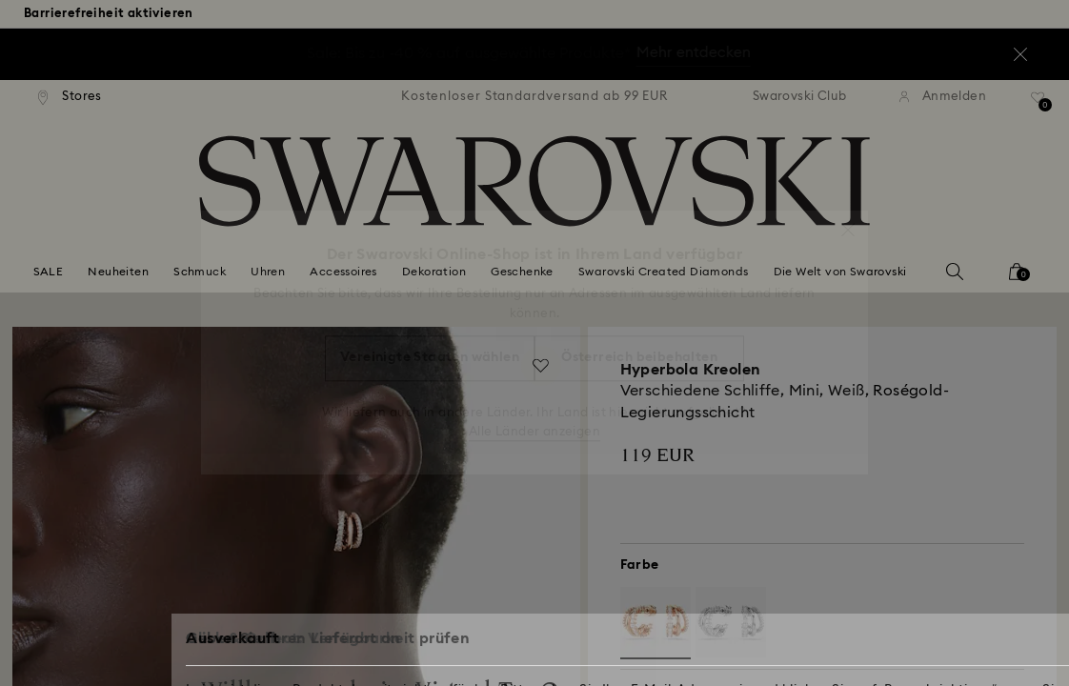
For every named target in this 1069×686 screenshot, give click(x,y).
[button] (848, 220)
